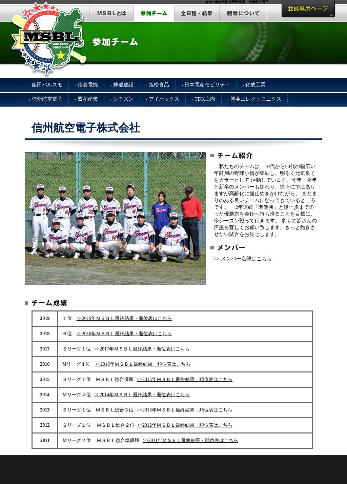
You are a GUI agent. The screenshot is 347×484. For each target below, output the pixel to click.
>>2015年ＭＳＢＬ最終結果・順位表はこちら (184, 379)
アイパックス (164, 99)
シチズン (123, 99)
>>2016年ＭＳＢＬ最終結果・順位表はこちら (142, 364)
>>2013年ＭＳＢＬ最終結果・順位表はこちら (184, 409)
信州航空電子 (47, 99)
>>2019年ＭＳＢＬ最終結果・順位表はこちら (124, 318)
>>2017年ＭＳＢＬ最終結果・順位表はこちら (142, 348)
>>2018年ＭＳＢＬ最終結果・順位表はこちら (124, 333)
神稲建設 (123, 84)
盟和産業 (88, 99)
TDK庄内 (205, 99)
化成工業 (255, 84)
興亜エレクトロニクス (255, 99)
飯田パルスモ (47, 84)
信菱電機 (88, 84)
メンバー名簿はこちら (246, 258)
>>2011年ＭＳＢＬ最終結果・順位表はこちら (190, 440)
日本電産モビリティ (207, 84)
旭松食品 (159, 84)
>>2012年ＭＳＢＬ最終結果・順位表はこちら (184, 425)
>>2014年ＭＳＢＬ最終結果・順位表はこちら (142, 394)
